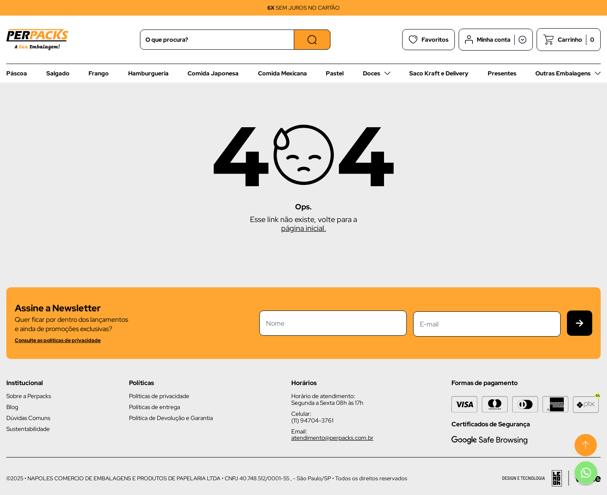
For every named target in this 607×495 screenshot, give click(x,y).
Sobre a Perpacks (28, 396)
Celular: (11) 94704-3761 (312, 417)
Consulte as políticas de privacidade (58, 340)
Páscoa (16, 73)
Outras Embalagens (563, 73)
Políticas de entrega (154, 407)
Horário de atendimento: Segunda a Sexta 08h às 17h (327, 399)
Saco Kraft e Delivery (438, 73)
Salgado (58, 73)
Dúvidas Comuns (28, 418)
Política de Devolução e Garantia (171, 418)
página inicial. (303, 228)
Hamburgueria (148, 73)
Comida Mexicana (282, 73)
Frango (99, 73)
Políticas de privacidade (159, 396)
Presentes (502, 73)
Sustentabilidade (28, 429)
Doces (371, 73)
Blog (12, 407)
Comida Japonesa (213, 73)
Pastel (335, 73)
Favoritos (428, 39)
